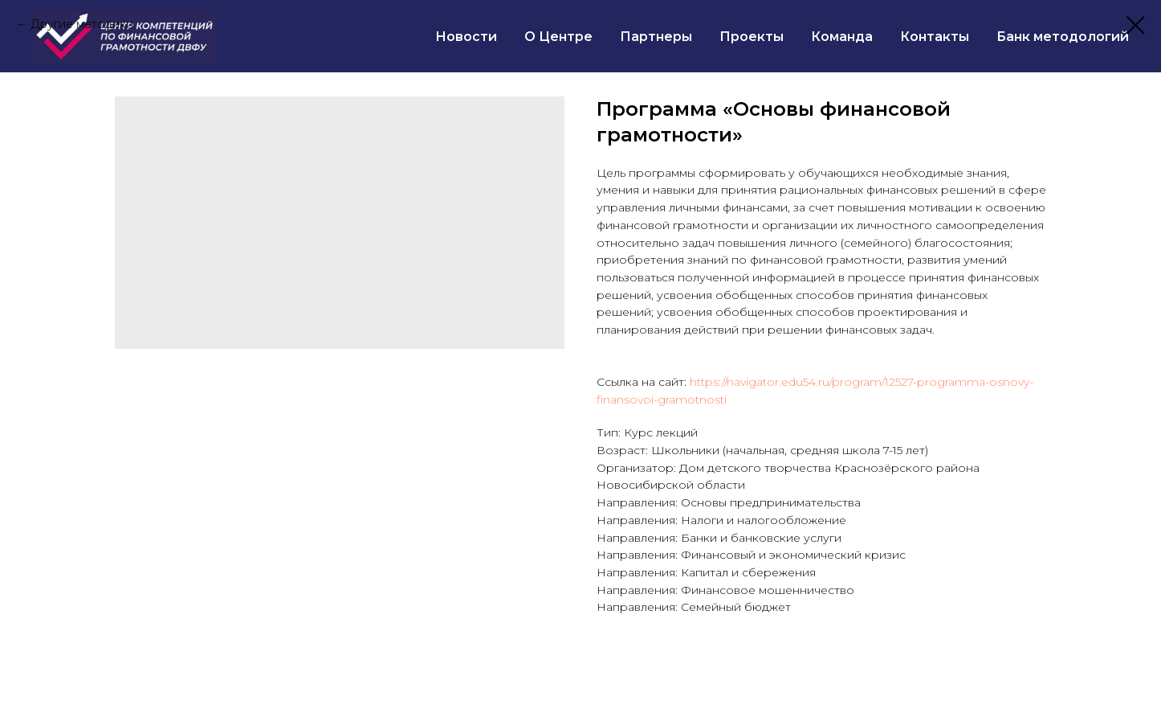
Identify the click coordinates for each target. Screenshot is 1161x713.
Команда (842, 36)
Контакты (934, 36)
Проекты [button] (751, 36)
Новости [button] (466, 36)
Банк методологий (1062, 36)
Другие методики (82, 24)
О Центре (558, 36)
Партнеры (656, 36)
